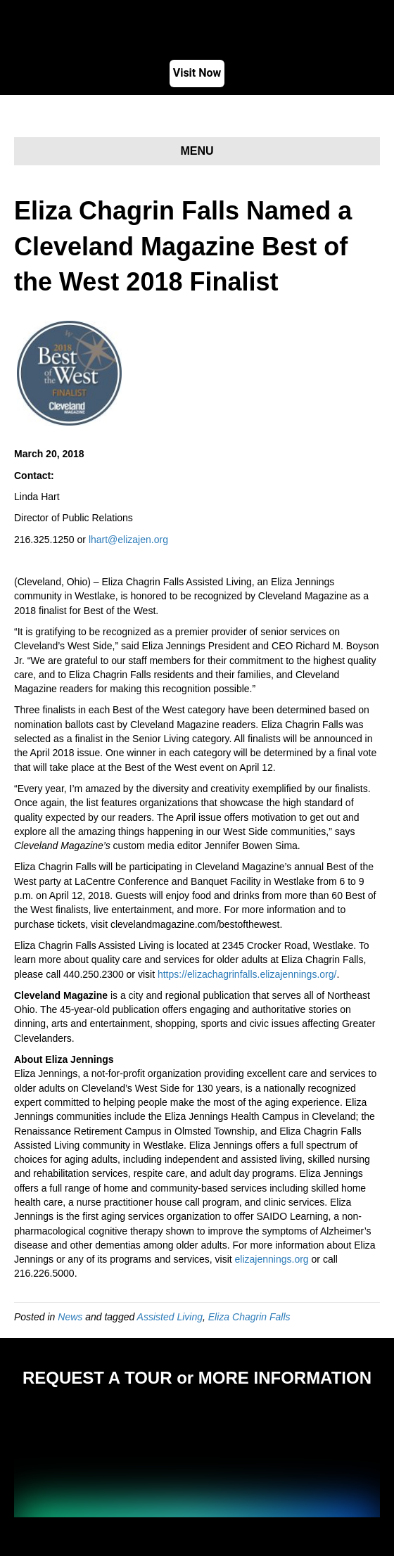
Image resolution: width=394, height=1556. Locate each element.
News (70, 1316)
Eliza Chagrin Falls (249, 1316)
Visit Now (197, 72)
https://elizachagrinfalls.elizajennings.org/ (247, 974)
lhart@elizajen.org (128, 539)
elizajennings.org (272, 1259)
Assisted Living (170, 1316)
